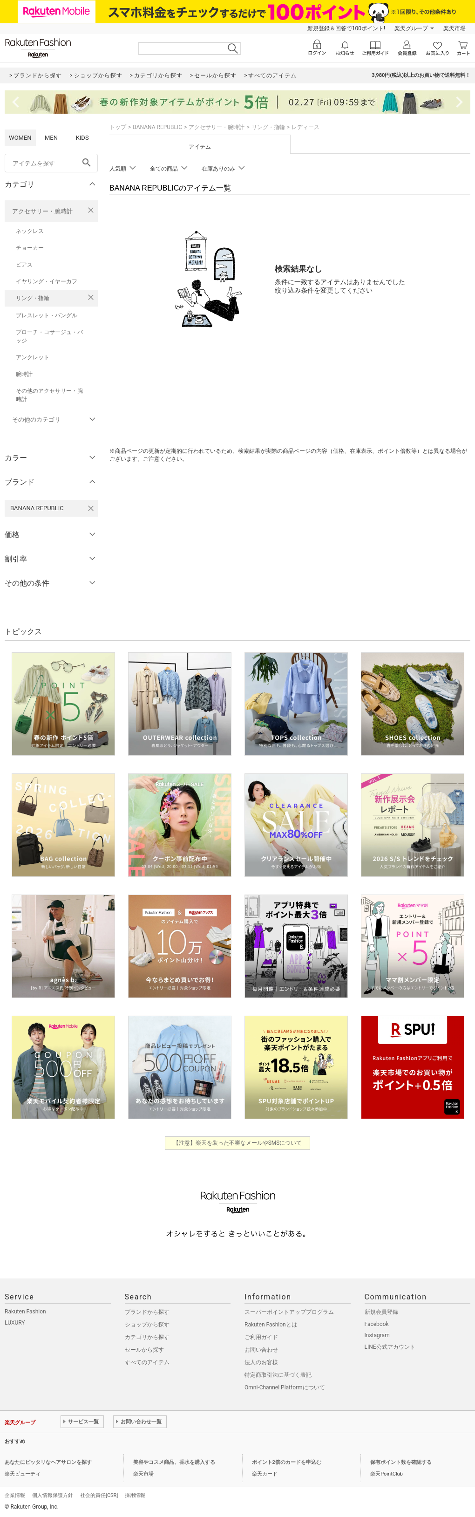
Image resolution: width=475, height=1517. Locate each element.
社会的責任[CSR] (99, 1495)
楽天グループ (411, 28)
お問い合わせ (261, 1349)
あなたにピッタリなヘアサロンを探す (48, 1462)
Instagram (377, 1335)
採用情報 (135, 1495)
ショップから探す (147, 1324)
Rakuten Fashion (25, 1311)
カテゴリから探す (147, 1337)
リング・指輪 (32, 298)
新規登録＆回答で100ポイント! (346, 28)
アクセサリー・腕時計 (42, 211)
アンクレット (32, 357)
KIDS (82, 137)
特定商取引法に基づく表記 (278, 1375)
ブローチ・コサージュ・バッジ (49, 336)
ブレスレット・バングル (46, 315)
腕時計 (24, 374)
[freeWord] (51, 163)
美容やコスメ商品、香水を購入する (174, 1462)
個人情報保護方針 (52, 1495)
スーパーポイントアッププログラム (289, 1312)
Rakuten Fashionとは (270, 1324)
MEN (51, 137)
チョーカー (30, 248)
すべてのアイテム (147, 1362)
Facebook (377, 1324)
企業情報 (15, 1495)
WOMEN (20, 137)
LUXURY (15, 1322)
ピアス (24, 264)
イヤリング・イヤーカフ (46, 281)
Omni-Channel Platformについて (284, 1387)
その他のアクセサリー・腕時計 (49, 395)
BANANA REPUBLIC (157, 127)
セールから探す (144, 1349)
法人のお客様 (261, 1362)
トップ (117, 127)
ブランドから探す (147, 1312)
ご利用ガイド (261, 1337)
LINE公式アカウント (390, 1347)
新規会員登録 (381, 1312)
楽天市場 (454, 28)
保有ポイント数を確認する (401, 1462)
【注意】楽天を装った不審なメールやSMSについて (237, 1143)
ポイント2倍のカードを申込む (286, 1462)
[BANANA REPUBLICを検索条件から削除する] (90, 508)
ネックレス (30, 231)
